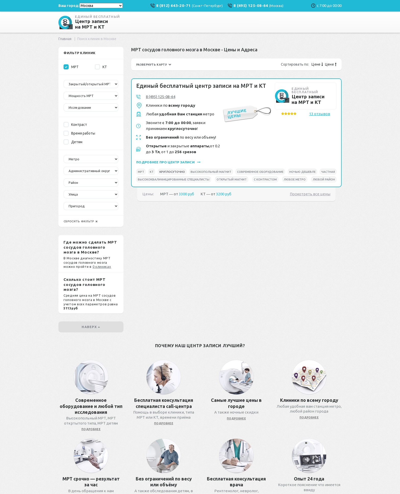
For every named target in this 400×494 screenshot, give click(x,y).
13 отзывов (319, 114)
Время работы (79, 133)
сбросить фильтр (81, 221)
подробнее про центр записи (168, 162)
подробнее (91, 429)
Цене (317, 64)
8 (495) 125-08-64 (160, 96)
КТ (101, 66)
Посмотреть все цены (310, 194)
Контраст (75, 124)
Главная (64, 39)
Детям (73, 141)
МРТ (71, 66)
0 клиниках (102, 266)
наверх (91, 327)
